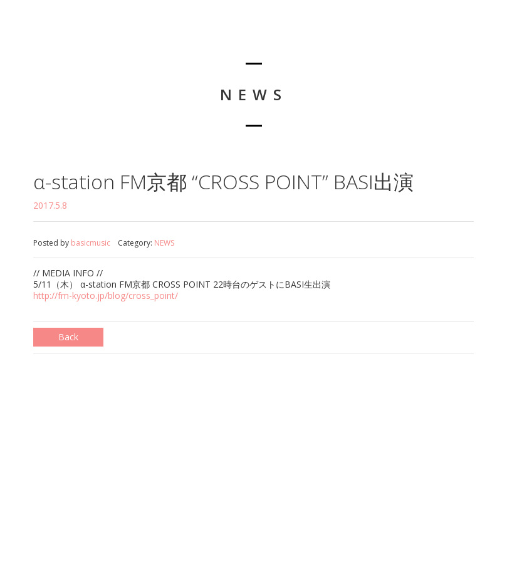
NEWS (164, 243)
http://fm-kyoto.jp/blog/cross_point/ (105, 295)
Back (68, 337)
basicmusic (90, 243)
